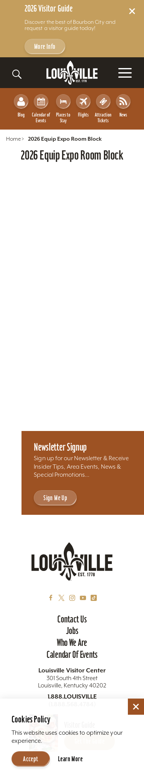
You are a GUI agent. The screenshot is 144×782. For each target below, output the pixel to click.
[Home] (72, 73)
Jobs (72, 630)
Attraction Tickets (103, 108)
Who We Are (72, 642)
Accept (30, 759)
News (123, 106)
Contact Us (71, 619)
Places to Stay (63, 108)
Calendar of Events (41, 108)
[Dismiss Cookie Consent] (136, 707)
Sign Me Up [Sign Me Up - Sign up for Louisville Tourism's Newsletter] (55, 498)
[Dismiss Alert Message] (132, 11)
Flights (83, 106)
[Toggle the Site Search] (17, 74)
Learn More (70, 759)
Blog (21, 106)
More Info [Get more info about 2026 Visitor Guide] (45, 46)
